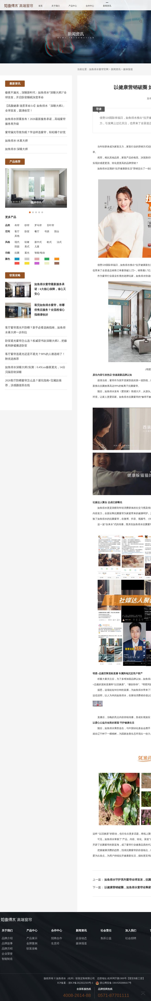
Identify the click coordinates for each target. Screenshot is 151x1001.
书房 (46, 231)
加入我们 (66, 13)
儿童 (36, 246)
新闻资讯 (107, 6)
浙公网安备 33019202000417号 (113, 983)
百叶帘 (50, 225)
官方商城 (83, 13)
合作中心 (90, 6)
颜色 (7, 259)
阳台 (56, 231)
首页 (40, 6)
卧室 (27, 231)
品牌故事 (7, 943)
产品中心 (73, 6)
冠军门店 (100, 13)
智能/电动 (39, 252)
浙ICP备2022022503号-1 (80, 983)
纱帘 (27, 225)
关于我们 (55, 6)
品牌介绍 (7, 938)
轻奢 (27, 242)
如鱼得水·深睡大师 (16, 149)
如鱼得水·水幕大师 (16, 140)
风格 (7, 242)
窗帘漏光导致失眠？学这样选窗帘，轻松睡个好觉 (35, 132)
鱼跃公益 (106, 938)
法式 (59, 242)
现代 (17, 242)
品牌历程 (7, 948)
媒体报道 (128, 69)
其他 (17, 236)
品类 (7, 225)
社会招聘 (130, 938)
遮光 (27, 252)
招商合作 (56, 938)
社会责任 (49, 13)
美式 (27, 246)
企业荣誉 (7, 953)
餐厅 (36, 231)
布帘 (17, 225)
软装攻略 (31, 948)
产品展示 (31, 938)
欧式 (49, 242)
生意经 (55, 943)
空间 (7, 231)
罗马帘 (38, 225)
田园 (17, 246)
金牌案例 (31, 943)
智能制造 (7, 958)
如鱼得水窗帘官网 (98, 69)
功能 (7, 252)
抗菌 (17, 252)
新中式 (38, 242)
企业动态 (81, 938)
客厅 (17, 231)
